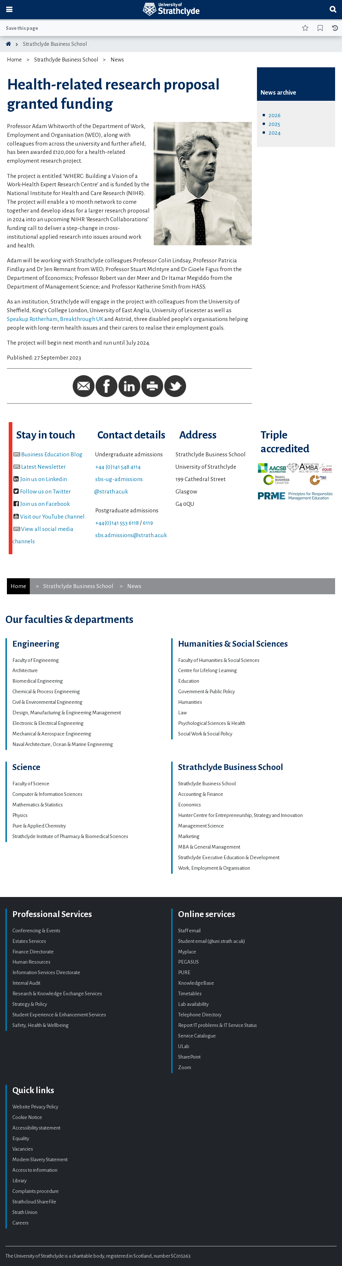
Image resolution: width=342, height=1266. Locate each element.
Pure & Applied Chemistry (39, 826)
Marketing (189, 836)
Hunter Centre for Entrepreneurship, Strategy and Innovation (240, 815)
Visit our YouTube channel (52, 516)
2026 (275, 115)
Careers (20, 1223)
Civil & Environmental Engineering (47, 702)
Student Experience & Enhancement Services (59, 1014)
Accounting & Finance (200, 794)
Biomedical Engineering (37, 681)
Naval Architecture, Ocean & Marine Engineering (62, 744)
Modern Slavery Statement (40, 1159)
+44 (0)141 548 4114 (118, 467)
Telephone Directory (199, 1014)
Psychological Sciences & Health (211, 723)
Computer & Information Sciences (47, 794)
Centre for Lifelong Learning (207, 670)
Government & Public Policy (206, 691)
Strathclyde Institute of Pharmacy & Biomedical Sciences (70, 836)
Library (19, 1180)
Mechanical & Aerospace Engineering (51, 734)
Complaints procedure (35, 1191)
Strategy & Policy (29, 1004)
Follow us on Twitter (45, 491)
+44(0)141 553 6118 (117, 523)
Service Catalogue (197, 1036)
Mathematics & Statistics (37, 804)
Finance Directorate (33, 952)
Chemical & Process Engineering (46, 691)
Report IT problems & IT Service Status (217, 1025)
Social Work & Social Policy (205, 734)
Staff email (189, 930)
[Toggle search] (333, 9)
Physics (20, 815)
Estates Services (29, 941)
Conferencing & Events (36, 930)
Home (14, 60)
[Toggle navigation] (9, 9)
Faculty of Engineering (35, 660)
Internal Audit (26, 983)
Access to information (34, 1170)
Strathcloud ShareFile (34, 1202)
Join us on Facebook (45, 504)
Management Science (201, 826)
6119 (148, 523)
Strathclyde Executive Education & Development (228, 857)
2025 (274, 124)
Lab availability (193, 1004)
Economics (189, 804)
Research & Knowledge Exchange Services (57, 993)
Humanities (190, 702)
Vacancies (22, 1149)
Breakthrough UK (81, 319)
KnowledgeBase (196, 983)
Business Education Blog (52, 454)
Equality (20, 1138)
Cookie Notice (27, 1117)
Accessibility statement (36, 1128)
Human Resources (31, 962)
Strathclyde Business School (55, 44)
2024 (275, 133)
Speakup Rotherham (32, 319)
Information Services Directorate (46, 972)
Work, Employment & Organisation (214, 868)
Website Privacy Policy (35, 1107)
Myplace (187, 952)
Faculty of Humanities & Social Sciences (218, 660)
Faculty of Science (30, 783)
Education (188, 681)
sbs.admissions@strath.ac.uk (131, 535)
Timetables (190, 993)
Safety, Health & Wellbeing (40, 1025)
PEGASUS (188, 962)
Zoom (184, 1067)
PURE (184, 972)
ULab (183, 1046)
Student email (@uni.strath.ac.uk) (211, 941)
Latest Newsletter (43, 467)
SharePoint (189, 1057)
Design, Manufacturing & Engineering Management (66, 712)
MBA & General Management (209, 847)
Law (182, 712)
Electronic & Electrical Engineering (48, 723)
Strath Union (24, 1212)
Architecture (25, 670)
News (117, 60)
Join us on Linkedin (43, 479)
